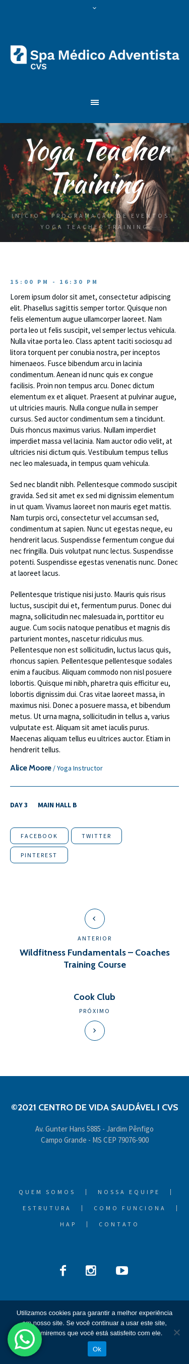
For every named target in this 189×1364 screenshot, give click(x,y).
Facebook (39, 836)
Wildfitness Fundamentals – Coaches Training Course (95, 958)
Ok (97, 1349)
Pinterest (39, 855)
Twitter (96, 836)
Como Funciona (130, 1208)
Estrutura (47, 1208)
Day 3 (19, 804)
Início (26, 215)
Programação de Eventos (110, 215)
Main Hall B (57, 804)
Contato (119, 1224)
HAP (68, 1224)
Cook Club (94, 996)
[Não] (176, 1332)
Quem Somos (47, 1192)
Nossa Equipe (129, 1192)
